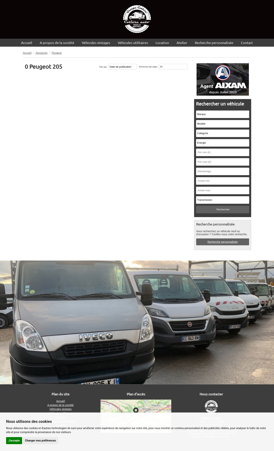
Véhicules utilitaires (133, 43)
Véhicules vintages (96, 43)
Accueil (26, 43)
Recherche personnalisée (214, 43)
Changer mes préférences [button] (40, 440)
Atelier (182, 43)
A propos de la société (57, 43)
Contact (247, 43)
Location (162, 43)
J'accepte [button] (14, 440)
